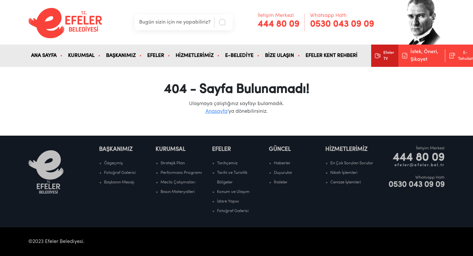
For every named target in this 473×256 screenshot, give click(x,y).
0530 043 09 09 (342, 24)
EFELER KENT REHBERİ (331, 55)
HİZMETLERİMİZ (195, 55)
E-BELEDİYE (239, 55)
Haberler (282, 163)
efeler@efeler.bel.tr (419, 165)
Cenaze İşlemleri (345, 182)
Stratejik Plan (173, 163)
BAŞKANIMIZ (121, 55)
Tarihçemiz (227, 163)
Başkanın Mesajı (119, 182)
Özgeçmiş (113, 163)
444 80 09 (278, 24)
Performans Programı (181, 173)
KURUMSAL (81, 55)
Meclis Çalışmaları (178, 182)
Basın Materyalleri (178, 192)
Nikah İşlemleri (343, 173)
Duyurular (283, 173)
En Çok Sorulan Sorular (351, 163)
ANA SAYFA (43, 55)
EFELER (155, 55)
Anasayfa (217, 111)
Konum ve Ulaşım (233, 192)
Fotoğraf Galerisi (120, 173)
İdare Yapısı (228, 201)
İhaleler (281, 182)
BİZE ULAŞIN (279, 55)
